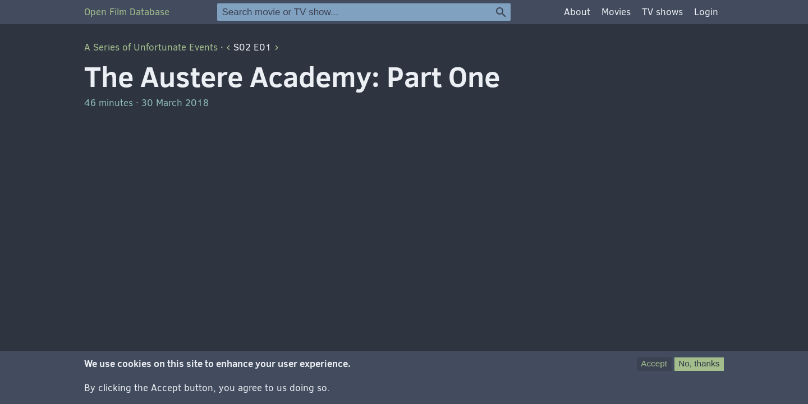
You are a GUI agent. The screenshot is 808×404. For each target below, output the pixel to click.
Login (706, 12)
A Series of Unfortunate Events (151, 47)
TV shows (662, 12)
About (577, 12)
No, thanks (698, 365)
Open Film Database (126, 12)
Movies (616, 12)
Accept (654, 365)
